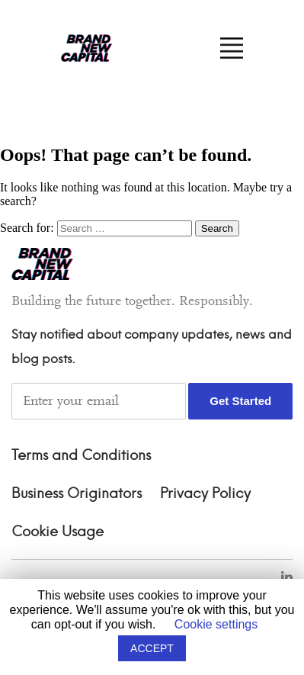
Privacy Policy (205, 494)
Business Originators (76, 494)
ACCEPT (152, 648)
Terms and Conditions (81, 456)
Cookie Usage (57, 532)
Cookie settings (216, 624)
